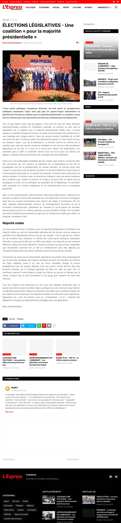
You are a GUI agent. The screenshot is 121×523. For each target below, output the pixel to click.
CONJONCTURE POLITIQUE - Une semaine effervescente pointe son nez (14, 361)
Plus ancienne (72, 459)
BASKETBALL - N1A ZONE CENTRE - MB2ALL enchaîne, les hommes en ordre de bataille (107, 157)
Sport (66, 7)
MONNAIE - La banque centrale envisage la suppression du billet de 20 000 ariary (107, 513)
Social (56, 7)
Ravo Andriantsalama (12, 43)
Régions (30, 505)
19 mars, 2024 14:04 (18, 390)
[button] (110, 7)
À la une (14, 20)
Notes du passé (21, 514)
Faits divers (9, 510)
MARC (14, 387)
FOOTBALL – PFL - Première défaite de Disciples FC (106, 141)
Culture (77, 7)
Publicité (61, 2)
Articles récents (15, 2)
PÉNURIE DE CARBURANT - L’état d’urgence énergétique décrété (108, 67)
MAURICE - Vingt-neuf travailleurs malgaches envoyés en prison (108, 81)
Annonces (103, 7)
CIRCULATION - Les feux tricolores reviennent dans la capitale (107, 499)
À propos (27, 2)
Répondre (9, 412)
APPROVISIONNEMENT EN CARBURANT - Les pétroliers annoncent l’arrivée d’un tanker (40, 361)
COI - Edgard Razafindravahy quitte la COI (107, 94)
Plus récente (9, 459)
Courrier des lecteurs (47, 2)
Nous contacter (71, 2)
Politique (31, 7)
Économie (44, 7)
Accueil (5, 2)
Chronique (31, 510)
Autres (88, 7)
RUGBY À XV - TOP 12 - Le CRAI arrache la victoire (67, 359)
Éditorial (35, 2)
